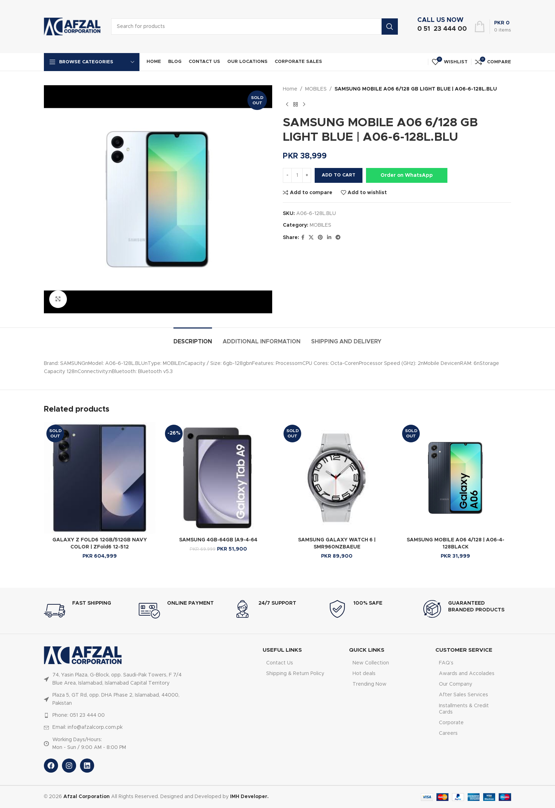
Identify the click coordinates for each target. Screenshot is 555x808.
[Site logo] (72, 26)
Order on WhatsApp (407, 175)
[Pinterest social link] (320, 238)
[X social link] (311, 238)
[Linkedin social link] (329, 238)
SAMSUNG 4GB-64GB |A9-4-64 (218, 539)
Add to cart (338, 175)
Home (290, 89)
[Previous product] (287, 104)
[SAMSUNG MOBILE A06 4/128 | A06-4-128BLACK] (455, 478)
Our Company (455, 684)
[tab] (192, 338)
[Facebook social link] (303, 238)
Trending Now (370, 684)
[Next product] (304, 104)
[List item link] (114, 679)
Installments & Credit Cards (464, 709)
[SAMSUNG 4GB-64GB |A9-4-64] (218, 478)
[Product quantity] (297, 175)
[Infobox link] (440, 26)
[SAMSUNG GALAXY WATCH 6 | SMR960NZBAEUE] (337, 478)
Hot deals (364, 673)
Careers (448, 733)
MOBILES (316, 89)
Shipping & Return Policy (295, 673)
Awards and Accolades (466, 673)
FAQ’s (446, 663)
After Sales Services (463, 694)
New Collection (371, 663)
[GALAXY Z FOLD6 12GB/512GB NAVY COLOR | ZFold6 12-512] (99, 478)
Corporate (451, 722)
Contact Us (279, 663)
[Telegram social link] (338, 238)
